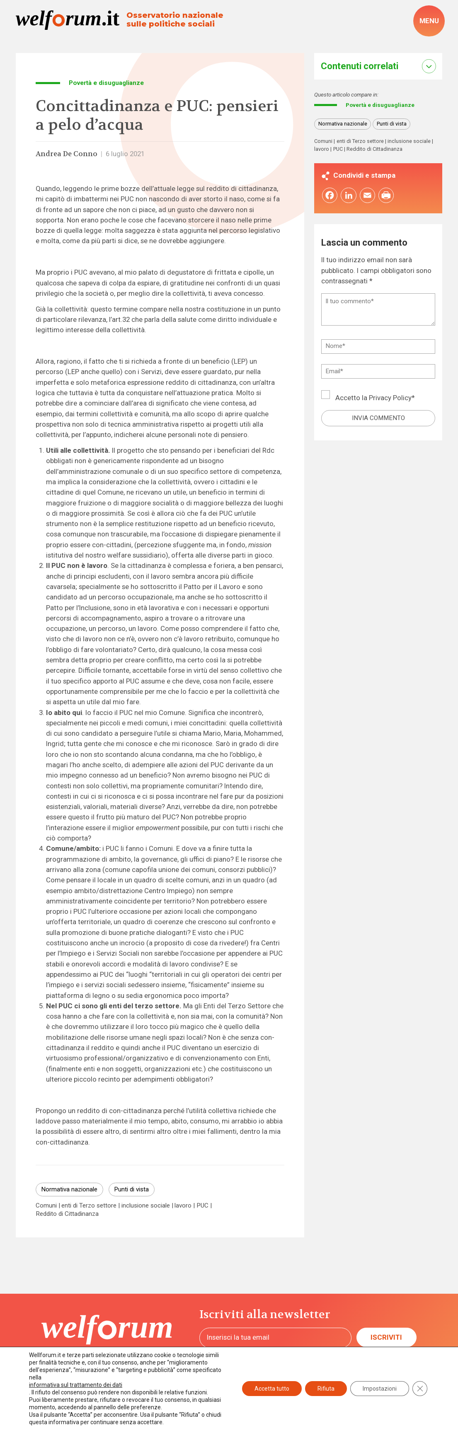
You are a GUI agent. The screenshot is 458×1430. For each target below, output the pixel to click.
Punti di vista (131, 1189)
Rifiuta (325, 1388)
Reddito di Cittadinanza (67, 1214)
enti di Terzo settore (88, 1206)
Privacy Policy (390, 398)
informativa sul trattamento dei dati (75, 1385)
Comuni (46, 1206)
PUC (202, 1206)
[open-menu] (429, 20)
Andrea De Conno (66, 154)
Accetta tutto (271, 1388)
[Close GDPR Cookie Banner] (419, 1388)
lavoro (182, 1206)
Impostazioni (380, 1388)
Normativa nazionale (69, 1189)
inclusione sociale (145, 1206)
